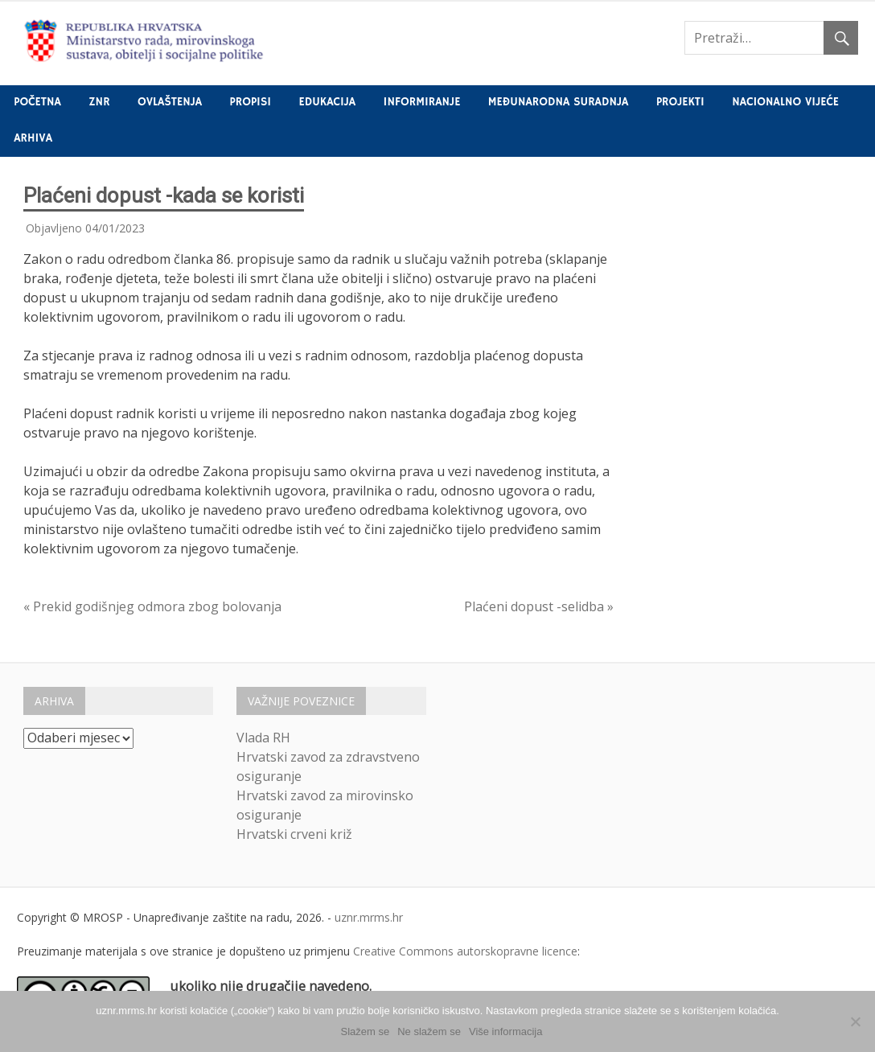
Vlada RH (263, 737)
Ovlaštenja (170, 102)
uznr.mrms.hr (369, 917)
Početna (37, 102)
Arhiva (33, 138)
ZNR (98, 102)
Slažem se (365, 1031)
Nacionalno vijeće (785, 102)
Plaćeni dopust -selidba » (539, 606)
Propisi (250, 102)
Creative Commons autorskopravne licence (465, 951)
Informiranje (422, 102)
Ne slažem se (429, 1031)
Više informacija (506, 1031)
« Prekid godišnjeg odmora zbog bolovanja (152, 606)
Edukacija (327, 102)
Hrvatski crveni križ (294, 834)
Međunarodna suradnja (558, 102)
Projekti (680, 102)
